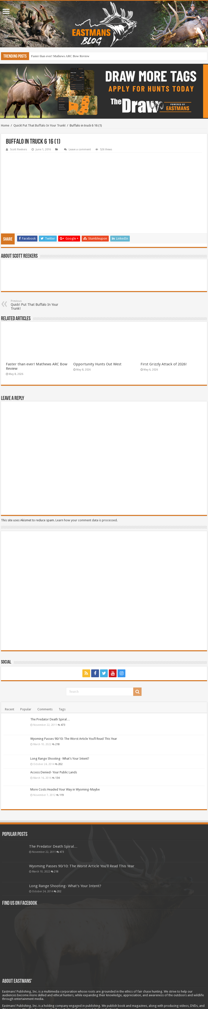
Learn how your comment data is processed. (86, 488)
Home (5, 125)
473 (63, 692)
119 (61, 762)
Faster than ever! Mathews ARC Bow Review (60, 56)
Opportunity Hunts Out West (97, 332)
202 (60, 731)
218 (57, 712)
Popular (25, 677)
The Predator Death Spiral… (50, 687)
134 (57, 745)
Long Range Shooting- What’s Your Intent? (59, 726)
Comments (45, 677)
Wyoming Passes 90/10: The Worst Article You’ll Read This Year (73, 706)
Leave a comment (80, 149)
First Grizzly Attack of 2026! (164, 332)
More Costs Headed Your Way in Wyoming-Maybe (65, 757)
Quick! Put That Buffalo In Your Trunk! (39, 125)
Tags (62, 677)
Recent (9, 677)
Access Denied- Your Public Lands (53, 740)
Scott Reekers (18, 149)
